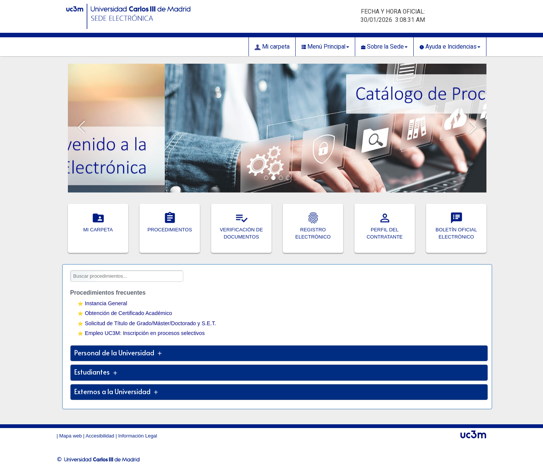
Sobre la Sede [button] (384, 46)
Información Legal (137, 436)
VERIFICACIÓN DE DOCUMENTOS (241, 230)
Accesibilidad (100, 436)
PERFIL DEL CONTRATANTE (385, 230)
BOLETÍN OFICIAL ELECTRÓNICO (456, 230)
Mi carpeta (272, 46)
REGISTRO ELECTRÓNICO (313, 230)
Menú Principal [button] (325, 46)
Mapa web (70, 436)
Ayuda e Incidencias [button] (449, 46)
